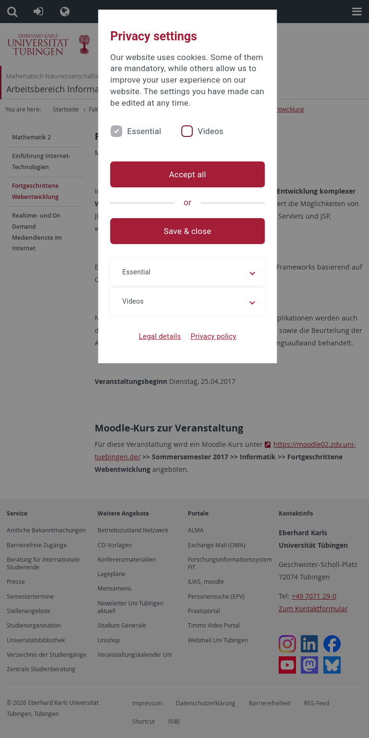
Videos (205, 131)
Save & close (185, 231)
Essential (138, 131)
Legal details (157, 336)
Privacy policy (210, 336)
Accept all (184, 174)
